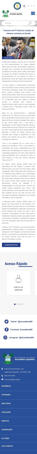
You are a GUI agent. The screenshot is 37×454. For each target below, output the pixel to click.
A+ (29, 6)
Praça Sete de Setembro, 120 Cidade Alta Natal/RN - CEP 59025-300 (17, 370)
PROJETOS (5, 421)
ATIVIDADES (5, 395)
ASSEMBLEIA (6, 386)
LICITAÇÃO (5, 438)
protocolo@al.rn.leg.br (12, 379)
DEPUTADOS (6, 403)
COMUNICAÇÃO (6, 429)
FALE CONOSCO (7, 446)
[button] (15, 304)
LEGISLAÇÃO (6, 412)
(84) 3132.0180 (10, 375)
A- (34, 6)
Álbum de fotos (11, 245)
